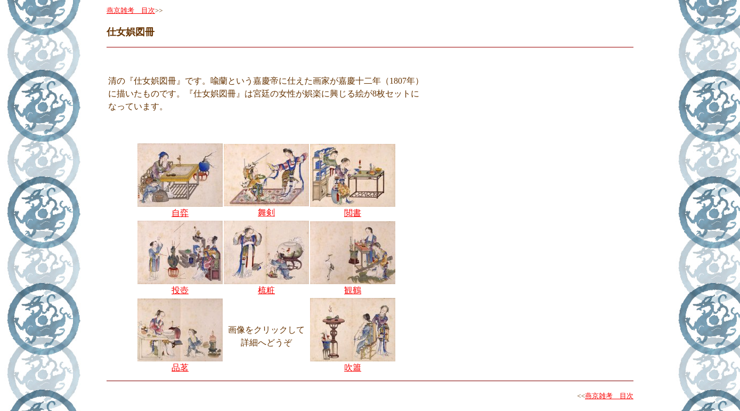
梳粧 (266, 290)
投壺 (180, 290)
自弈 (180, 212)
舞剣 (266, 212)
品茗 (180, 367)
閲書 (352, 212)
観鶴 (352, 290)
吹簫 (352, 367)
